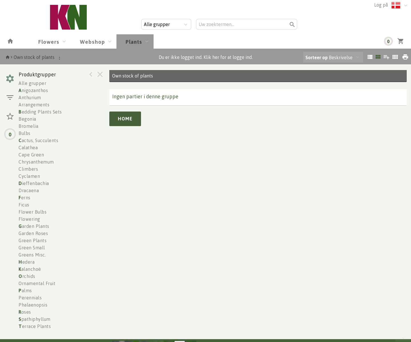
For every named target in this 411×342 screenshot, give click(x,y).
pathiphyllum (35, 319)
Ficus (24, 205)
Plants (134, 41)
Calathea (28, 147)
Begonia (27, 119)
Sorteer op (316, 57)
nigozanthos (33, 90)
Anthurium (30, 97)
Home (125, 119)
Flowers (48, 41)
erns (25, 197)
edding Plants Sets (40, 112)
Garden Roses (33, 233)
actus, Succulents (38, 140)
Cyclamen (29, 176)
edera (27, 262)
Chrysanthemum (36, 162)
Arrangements (34, 105)
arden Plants (34, 226)
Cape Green (31, 155)
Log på (381, 5)
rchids (27, 276)
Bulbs (25, 133)
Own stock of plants (34, 57)
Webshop (92, 41)
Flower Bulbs (33, 212)
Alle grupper (32, 83)
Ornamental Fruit (37, 283)
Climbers (28, 169)
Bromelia (28, 126)
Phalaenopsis (33, 305)
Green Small (32, 247)
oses (25, 312)
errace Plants (35, 326)
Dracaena (29, 190)
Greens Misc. (32, 255)
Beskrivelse (328, 57)
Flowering (29, 219)
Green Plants (33, 240)
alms (25, 290)
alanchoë (30, 269)
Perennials (30, 298)
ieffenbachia (34, 183)
